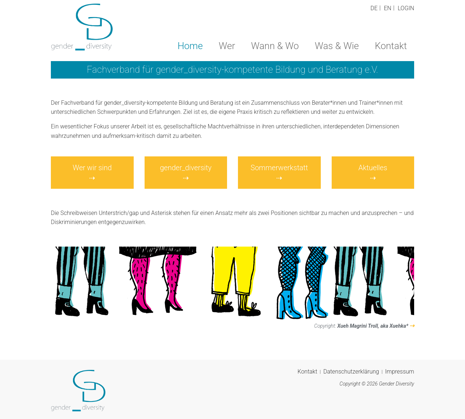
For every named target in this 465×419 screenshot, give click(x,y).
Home (190, 46)
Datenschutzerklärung (351, 371)
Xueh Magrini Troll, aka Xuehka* (372, 326)
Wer (227, 46)
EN (387, 8)
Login (406, 8)
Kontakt (391, 46)
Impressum (399, 371)
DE (374, 8)
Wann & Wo (275, 46)
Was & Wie (337, 46)
